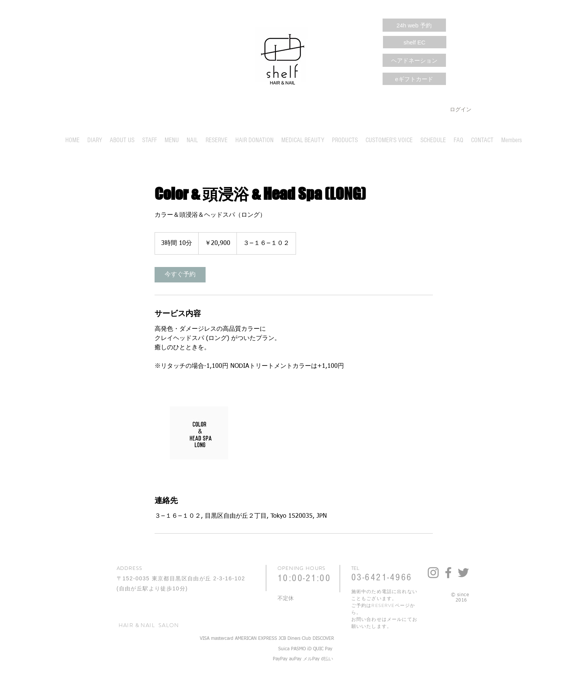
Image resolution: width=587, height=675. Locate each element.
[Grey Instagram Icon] (433, 572)
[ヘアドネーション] (414, 60)
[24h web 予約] (414, 25)
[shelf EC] (414, 42)
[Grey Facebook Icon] (448, 572)
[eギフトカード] (414, 79)
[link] (180, 274)
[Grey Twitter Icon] (463, 572)
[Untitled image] (199, 433)
